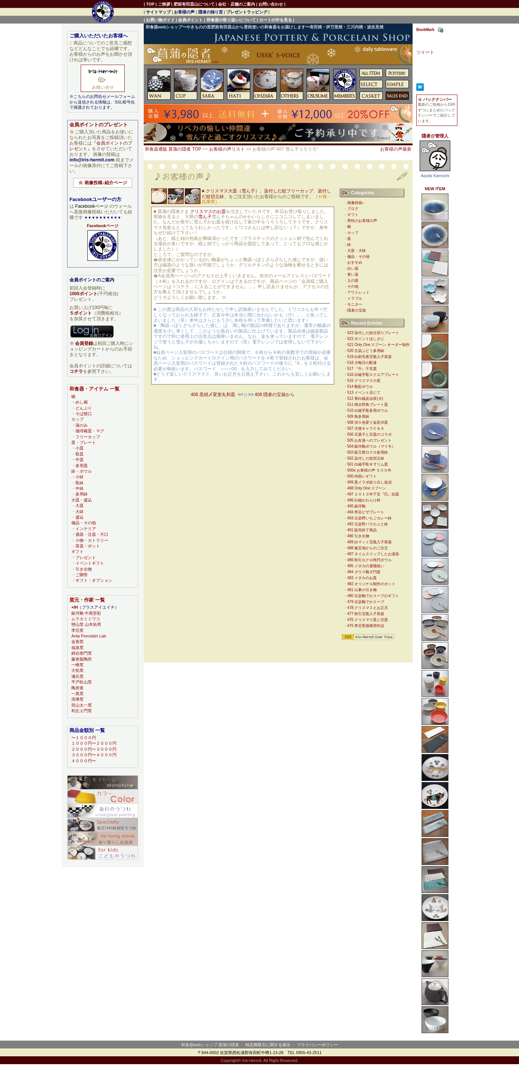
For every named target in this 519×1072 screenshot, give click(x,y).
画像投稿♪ (355, 203)
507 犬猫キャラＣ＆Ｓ (365, 428)
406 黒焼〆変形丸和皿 (213, 394)
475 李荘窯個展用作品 (365, 626)
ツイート (425, 52)
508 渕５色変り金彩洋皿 (367, 422)
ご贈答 (81, 574)
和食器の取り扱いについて (231, 20)
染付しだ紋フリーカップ (288, 191)
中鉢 (79, 488)
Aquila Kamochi (435, 175)
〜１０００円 (83, 737)
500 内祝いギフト (362, 476)
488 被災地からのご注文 (367, 548)
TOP (150, 4)
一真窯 (77, 693)
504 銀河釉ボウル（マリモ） (371, 446)
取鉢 (79, 483)
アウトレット (358, 292)
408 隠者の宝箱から (275, 394)
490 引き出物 (358, 536)
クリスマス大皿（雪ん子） (233, 191)
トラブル (354, 298)
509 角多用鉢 (358, 416)
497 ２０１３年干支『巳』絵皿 (373, 494)
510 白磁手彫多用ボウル (367, 410)
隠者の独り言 (210, 12)
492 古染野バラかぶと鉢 (367, 524)
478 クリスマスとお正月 (367, 608)
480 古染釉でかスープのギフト (373, 596)
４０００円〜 (83, 761)
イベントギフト (89, 563)
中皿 (79, 459)
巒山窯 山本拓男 (86, 624)
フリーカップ (87, 437)
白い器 (352, 268)
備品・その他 (358, 256)
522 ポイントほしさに (365, 339)
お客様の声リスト (227, 149)
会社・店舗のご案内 (236, 4)
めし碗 (81, 402)
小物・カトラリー (91, 540)
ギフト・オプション (93, 580)
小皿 (79, 448)
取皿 (79, 454)
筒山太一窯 (81, 705)
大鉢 (79, 511)
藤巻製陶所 (81, 659)
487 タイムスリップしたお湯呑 (373, 554)
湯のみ (81, 425)
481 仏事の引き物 (362, 590)
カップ (352, 233)
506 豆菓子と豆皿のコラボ (369, 434)
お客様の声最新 (395, 149)
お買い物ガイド (160, 20)
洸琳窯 (77, 699)
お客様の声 (184, 12)
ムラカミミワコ (85, 619)
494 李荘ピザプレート (365, 512)
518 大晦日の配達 (362, 363)
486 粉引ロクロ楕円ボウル (369, 560)
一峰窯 (77, 664)
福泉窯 (77, 647)
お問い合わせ (270, 4)
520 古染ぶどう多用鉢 (365, 351)
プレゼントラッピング (246, 12)
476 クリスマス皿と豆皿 (367, 620)
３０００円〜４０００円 (93, 755)
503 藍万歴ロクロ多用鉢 (367, 452)
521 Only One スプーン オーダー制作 (378, 345)
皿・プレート (83, 442)
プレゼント (85, 557)
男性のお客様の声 (362, 221)
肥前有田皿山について (194, 4)
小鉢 (79, 477)
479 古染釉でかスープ (365, 602)
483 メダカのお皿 (362, 578)
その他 (352, 286)
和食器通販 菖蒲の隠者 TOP (173, 149)
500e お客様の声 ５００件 (369, 470)
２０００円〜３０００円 (93, 749)
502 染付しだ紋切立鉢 (365, 458)
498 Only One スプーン (366, 488)
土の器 (352, 280)
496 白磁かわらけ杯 (363, 500)
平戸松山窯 (81, 682)
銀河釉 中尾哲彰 (86, 613)
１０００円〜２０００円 (93, 743)
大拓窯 (77, 670)
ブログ (352, 209)
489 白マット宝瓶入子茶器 (369, 542)
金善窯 (77, 641)
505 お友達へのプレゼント (369, 440)
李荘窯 (77, 630)
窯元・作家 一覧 (87, 600)
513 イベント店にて (363, 392)
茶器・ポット (87, 546)
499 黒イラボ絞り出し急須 (369, 482)
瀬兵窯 (77, 676)
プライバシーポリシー (317, 1044)
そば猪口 (83, 413)
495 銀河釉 (356, 506)
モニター (354, 304)
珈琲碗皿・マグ (89, 431)
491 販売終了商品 (362, 530)
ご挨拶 (164, 4)
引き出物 (83, 569)
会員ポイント (190, 20)
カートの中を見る (275, 20)
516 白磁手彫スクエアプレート (373, 375)
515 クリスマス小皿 (363, 381)
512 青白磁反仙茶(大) (365, 398)
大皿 (79, 505)
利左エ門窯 (81, 710)
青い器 (352, 274)
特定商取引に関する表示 (267, 1044)
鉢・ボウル (81, 471)
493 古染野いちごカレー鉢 (369, 518)
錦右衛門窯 (81, 653)
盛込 (79, 517)
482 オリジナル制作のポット (371, 584)
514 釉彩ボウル (360, 386)
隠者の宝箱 (356, 310)
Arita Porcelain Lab (88, 636)
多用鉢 (81, 494)
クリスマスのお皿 (208, 211)
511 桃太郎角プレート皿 (367, 404)
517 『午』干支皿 (362, 369)
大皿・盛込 (81, 500)
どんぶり (83, 408)
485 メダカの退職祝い (365, 566)
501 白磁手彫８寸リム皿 (367, 464)
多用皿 (81, 465)
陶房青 (77, 688)
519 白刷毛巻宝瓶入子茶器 (369, 357)
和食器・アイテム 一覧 (94, 389)
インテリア (85, 528)
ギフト (352, 215)
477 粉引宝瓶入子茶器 (365, 614)
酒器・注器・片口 (91, 534)
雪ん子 (205, 216)
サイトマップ (158, 12)
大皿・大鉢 (356, 250)
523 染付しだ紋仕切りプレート (373, 333)
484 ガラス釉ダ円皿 (363, 572)
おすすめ (354, 262)
